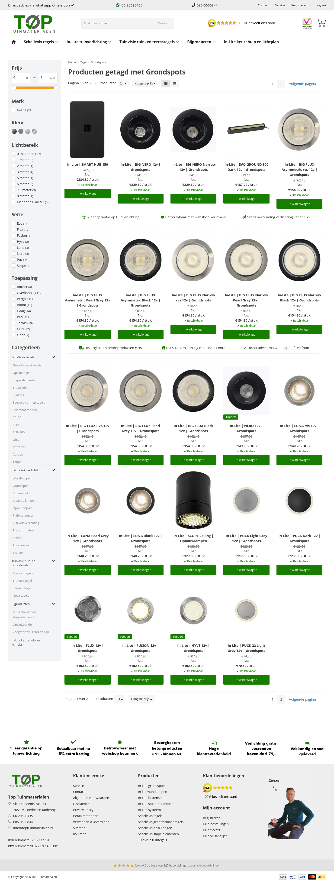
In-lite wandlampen (152, 791)
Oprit (23, 335)
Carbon (18, 454)
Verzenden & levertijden (91, 822)
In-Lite (24, 110)
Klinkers (18, 395)
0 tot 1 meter (29, 154)
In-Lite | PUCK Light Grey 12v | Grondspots (246, 538)
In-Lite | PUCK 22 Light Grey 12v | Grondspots (246, 648)
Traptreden (21, 387)
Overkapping (29, 293)
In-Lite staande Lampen (155, 804)
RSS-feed (80, 834)
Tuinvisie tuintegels (152, 840)
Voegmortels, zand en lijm (31, 632)
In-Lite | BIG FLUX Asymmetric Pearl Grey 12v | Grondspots (87, 300)
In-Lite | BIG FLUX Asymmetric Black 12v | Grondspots (140, 300)
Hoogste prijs (145, 83)
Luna (23, 247)
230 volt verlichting (26, 523)
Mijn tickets (211, 830)
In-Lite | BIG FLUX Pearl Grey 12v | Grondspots (140, 428)
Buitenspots (21, 493)
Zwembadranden (25, 410)
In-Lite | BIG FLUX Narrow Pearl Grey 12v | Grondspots (246, 300)
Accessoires (21, 545)
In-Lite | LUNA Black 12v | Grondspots (140, 538)
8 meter (25, 196)
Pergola (25, 299)
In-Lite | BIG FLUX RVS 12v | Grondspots (87, 428)
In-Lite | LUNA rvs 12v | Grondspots (299, 428)
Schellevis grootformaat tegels (160, 822)
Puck (23, 259)
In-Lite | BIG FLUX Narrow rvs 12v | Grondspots (193, 297)
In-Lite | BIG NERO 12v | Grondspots (141, 167)
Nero (23, 253)
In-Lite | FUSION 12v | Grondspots (140, 648)
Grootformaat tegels (27, 365)
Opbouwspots (22, 508)
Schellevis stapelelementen (158, 834)
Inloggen (320, 5)
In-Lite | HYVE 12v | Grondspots (193, 648)
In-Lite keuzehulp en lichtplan (251, 41)
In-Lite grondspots (152, 785)
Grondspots (21, 486)
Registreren (299, 5)
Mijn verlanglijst (215, 836)
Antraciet (19, 447)
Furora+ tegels (23, 573)
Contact (263, 5)
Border (24, 287)
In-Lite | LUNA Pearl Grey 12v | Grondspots (88, 538)
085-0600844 (205, 5)
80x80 (17, 425)
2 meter (25, 166)
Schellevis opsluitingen (155, 828)
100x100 (19, 432)
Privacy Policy (83, 810)
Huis (23, 329)
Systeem (19, 552)
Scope (23, 265)
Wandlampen (22, 478)
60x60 (17, 417)
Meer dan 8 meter (32, 202)
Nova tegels (21, 595)
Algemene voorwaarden (91, 798)
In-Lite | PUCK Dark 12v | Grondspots (299, 538)
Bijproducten (201, 41)
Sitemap (79, 828)
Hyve (23, 241)
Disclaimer (81, 804)
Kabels (17, 538)
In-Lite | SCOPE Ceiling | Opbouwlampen (193, 538)
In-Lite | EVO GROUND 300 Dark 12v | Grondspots (246, 167)
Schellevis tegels (41, 41)
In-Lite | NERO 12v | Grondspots (246, 428)
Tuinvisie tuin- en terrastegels (149, 41)
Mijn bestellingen (216, 824)
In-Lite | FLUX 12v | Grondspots (87, 648)
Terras (25, 323)
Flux (23, 229)
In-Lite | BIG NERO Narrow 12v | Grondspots (193, 167)
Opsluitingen (22, 373)
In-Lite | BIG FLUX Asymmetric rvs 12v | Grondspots (299, 169)
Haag (24, 311)
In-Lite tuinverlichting (89, 41)
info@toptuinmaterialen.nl (33, 828)
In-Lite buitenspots (152, 798)
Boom (24, 305)
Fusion (24, 235)
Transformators (24, 530)
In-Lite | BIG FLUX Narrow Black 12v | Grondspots (299, 297)
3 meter (25, 172)
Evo (22, 223)
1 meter (25, 160)
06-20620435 (129, 5)
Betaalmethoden (85, 816)
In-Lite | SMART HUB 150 (87, 164)
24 (123, 83)
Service (280, 5)
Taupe (17, 462)
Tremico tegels (23, 581)
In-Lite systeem (149, 810)
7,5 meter (26, 190)
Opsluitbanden (23, 624)
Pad (23, 317)
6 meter (25, 184)
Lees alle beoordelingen (204, 865)
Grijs (16, 439)
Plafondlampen (23, 515)
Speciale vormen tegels (29, 402)
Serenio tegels (22, 588)
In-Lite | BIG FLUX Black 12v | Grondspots (193, 428)
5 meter (25, 178)
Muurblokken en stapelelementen (24, 614)
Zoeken (164, 23)
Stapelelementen (25, 380)
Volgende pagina (302, 83)
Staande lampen (24, 500)
